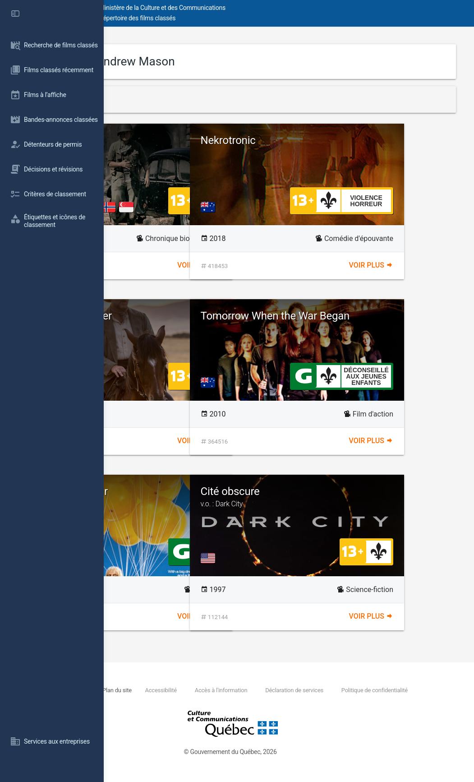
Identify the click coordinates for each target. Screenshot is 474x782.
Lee (141, 140)
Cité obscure (375, 497)
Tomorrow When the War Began (362, 322)
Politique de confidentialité (193, 700)
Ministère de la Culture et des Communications (266, 7)
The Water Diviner (174, 316)
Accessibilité (255, 690)
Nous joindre (171, 690)
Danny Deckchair (172, 491)
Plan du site (210, 690)
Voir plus (251, 265)
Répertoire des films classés (241, 18)
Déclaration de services (389, 690)
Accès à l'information (315, 690)
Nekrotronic (331, 140)
